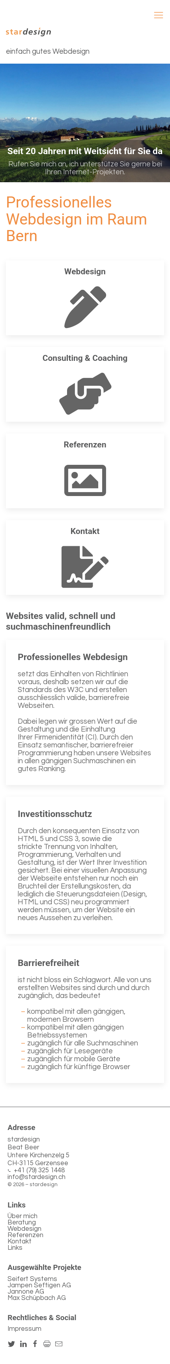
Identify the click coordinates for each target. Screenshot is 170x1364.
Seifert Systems (32, 1279)
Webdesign (24, 1229)
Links (14, 1248)
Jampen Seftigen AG (39, 1285)
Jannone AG (25, 1292)
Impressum (24, 1329)
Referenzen (25, 1235)
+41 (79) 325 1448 (39, 1170)
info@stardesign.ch (36, 1177)
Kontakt (19, 1241)
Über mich (22, 1216)
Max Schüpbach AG (36, 1298)
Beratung (21, 1222)
